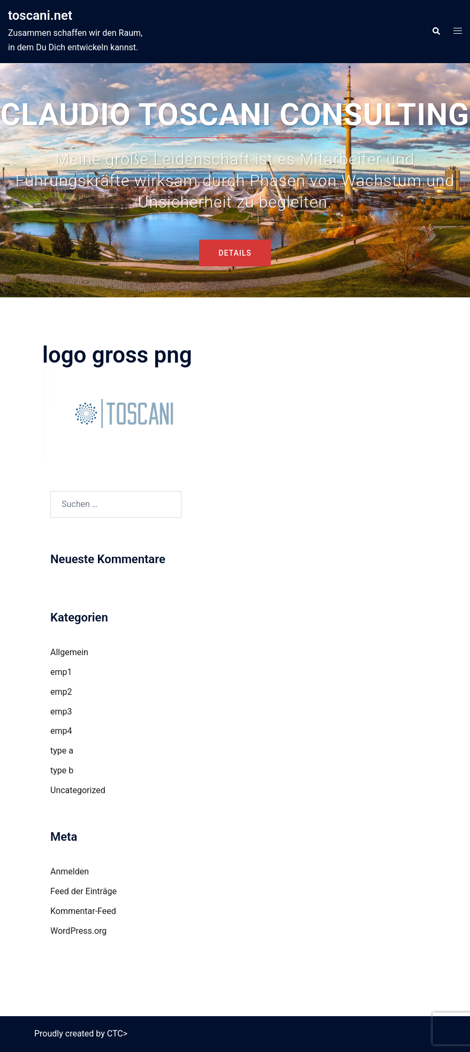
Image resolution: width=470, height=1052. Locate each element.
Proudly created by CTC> (80, 1033)
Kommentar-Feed (83, 911)
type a (61, 751)
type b (61, 770)
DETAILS (234, 253)
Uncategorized (77, 790)
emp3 (61, 712)
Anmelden (69, 871)
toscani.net (40, 15)
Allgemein (69, 652)
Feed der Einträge (83, 891)
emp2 (61, 692)
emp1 (61, 672)
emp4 (61, 731)
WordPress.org (78, 931)
